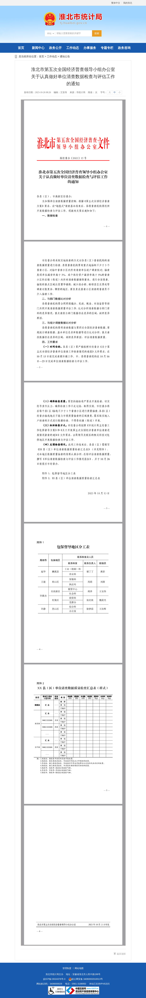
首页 (21, 48)
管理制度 (67, 968)
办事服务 (89, 48)
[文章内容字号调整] (111, 92)
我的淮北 (127, 3)
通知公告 (65, 56)
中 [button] (114, 92)
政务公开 (55, 48)
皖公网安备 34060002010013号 (86, 979)
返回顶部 (121, 954)
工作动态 (72, 48)
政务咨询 (124, 48)
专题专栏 (107, 48)
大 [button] (110, 92)
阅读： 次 (92, 92)
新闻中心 (38, 48)
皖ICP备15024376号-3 (54, 979)
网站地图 (79, 968)
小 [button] (119, 92)
